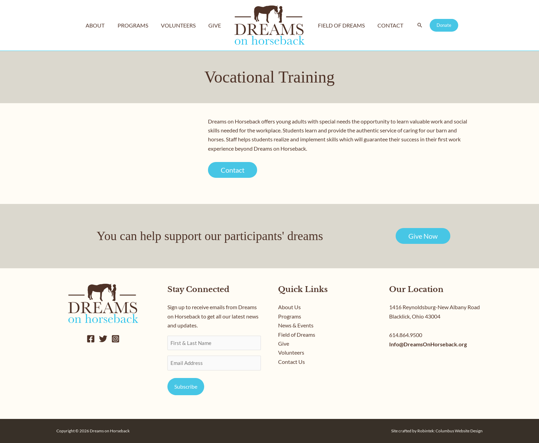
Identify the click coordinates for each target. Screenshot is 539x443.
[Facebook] (91, 339)
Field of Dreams (296, 334)
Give (283, 343)
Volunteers (291, 352)
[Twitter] (103, 339)
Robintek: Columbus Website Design (450, 430)
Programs (289, 316)
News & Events (296, 325)
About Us (289, 307)
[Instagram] (115, 339)
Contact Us (291, 361)
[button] (416, 25)
